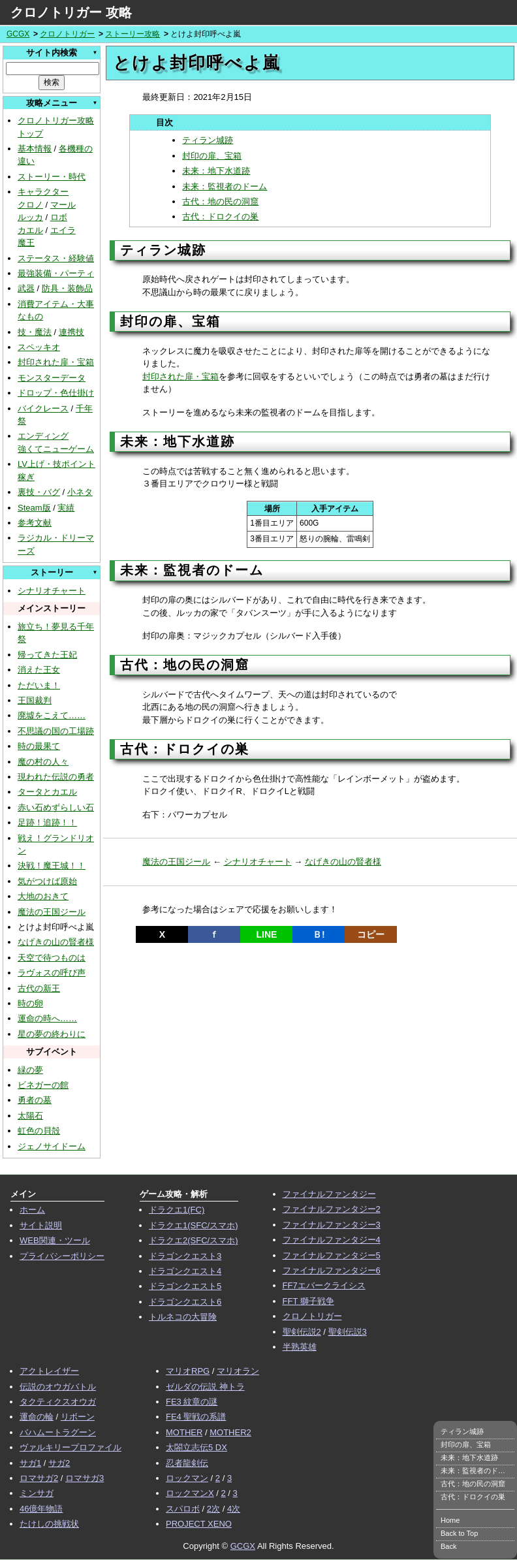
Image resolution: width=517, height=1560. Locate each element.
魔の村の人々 (43, 762)
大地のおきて (43, 896)
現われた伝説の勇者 (56, 777)
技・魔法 (35, 332)
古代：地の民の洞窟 (220, 201)
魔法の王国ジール (52, 912)
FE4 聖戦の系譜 (196, 1417)
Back (448, 1546)
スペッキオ (39, 347)
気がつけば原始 (47, 881)
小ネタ (80, 492)
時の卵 (30, 1003)
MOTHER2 (230, 1432)
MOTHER (184, 1432)
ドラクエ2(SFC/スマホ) (193, 1240)
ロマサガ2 (39, 1478)
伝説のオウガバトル (58, 1387)
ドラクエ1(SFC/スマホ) (193, 1225)
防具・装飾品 (67, 288)
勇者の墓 (35, 1100)
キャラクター (43, 192)
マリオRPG (188, 1371)
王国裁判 (35, 700)
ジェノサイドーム (52, 1146)
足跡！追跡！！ (47, 822)
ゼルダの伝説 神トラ (205, 1387)
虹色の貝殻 (39, 1131)
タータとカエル (47, 792)
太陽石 (30, 1116)
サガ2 (59, 1463)
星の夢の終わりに (52, 1034)
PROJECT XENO (199, 1524)
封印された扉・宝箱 (56, 362)
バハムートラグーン (58, 1432)
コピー (370, 934)
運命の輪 (37, 1417)
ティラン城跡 (207, 140)
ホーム (32, 1210)
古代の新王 (39, 988)
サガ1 (30, 1463)
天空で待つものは (52, 958)
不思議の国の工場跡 (56, 731)
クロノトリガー (67, 34)
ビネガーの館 (43, 1085)
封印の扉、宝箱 (212, 156)
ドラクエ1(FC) (176, 1210)
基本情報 (35, 148)
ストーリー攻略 (132, 34)
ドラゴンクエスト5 (185, 1286)
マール (63, 205)
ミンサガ (37, 1493)
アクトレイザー (49, 1371)
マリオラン (238, 1371)
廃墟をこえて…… (52, 715)
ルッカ (30, 217)
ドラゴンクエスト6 (185, 1302)
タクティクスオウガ (58, 1402)
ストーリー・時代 (52, 177)
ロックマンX (190, 1493)
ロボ (58, 217)
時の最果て (39, 746)
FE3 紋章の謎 (191, 1402)
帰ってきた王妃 (47, 655)
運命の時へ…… (47, 1018)
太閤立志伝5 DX (196, 1447)
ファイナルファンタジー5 (332, 1255)
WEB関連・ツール (55, 1240)
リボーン (78, 1417)
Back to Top (459, 1533)
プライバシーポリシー (62, 1256)
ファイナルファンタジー (329, 1194)
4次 (233, 1509)
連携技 (71, 332)
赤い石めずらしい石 (56, 807)
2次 (213, 1509)
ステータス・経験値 (56, 258)
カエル (30, 230)
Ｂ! (319, 934)
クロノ (30, 205)
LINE (266, 934)
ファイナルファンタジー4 (332, 1240)
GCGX (18, 34)
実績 (65, 508)
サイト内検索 (51, 52)
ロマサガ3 (84, 1478)
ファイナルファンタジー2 (332, 1209)
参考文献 (35, 523)
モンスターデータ (52, 378)
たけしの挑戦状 (49, 1524)
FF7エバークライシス (324, 1285)
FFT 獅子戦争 (308, 1301)
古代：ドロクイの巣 (220, 216)
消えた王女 (39, 670)
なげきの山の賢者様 (56, 942)
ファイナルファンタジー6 (332, 1270)
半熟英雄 (300, 1347)
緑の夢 (30, 1070)
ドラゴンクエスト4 (185, 1271)
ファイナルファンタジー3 (332, 1225)
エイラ (63, 230)
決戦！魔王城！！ (52, 865)
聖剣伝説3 (347, 1332)
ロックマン (187, 1478)
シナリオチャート (52, 591)
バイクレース (43, 408)
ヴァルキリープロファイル (70, 1447)
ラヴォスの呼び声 (52, 973)
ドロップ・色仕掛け (56, 393)
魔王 (26, 242)
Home (450, 1520)
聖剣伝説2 (302, 1332)
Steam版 (34, 508)
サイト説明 (41, 1225)
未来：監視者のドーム (224, 186)
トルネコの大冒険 (183, 1317)
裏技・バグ (39, 492)
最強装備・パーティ (56, 273)
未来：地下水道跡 (216, 171)
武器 (26, 288)
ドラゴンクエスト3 (185, 1256)
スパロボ (183, 1509)
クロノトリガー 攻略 (71, 12)
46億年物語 (41, 1509)
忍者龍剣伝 (187, 1463)
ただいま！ (39, 685)
